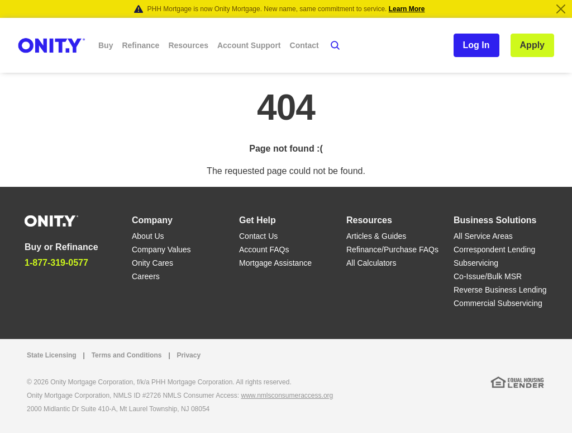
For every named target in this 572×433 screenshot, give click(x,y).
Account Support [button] (249, 45)
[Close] (561, 9)
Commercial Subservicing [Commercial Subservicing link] (498, 303)
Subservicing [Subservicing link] (476, 262)
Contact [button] (304, 45)
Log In (476, 45)
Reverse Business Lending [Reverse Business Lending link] (500, 289)
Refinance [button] (140, 45)
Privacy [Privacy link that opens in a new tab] (189, 355)
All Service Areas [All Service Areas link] (483, 236)
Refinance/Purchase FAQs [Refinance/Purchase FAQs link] (392, 249)
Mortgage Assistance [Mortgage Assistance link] (275, 262)
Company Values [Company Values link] (161, 249)
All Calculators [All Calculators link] (371, 262)
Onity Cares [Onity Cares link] (152, 262)
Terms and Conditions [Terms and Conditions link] (127, 355)
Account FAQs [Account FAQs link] (264, 249)
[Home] (51, 220)
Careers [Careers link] (146, 276)
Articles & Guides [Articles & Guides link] (376, 236)
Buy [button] (105, 45)
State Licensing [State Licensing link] (52, 355)
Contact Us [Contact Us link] (258, 236)
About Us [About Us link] (148, 236)
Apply (532, 45)
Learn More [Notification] (407, 9)
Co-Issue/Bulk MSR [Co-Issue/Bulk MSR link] (488, 276)
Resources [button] (188, 45)
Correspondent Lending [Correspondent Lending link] (494, 249)
